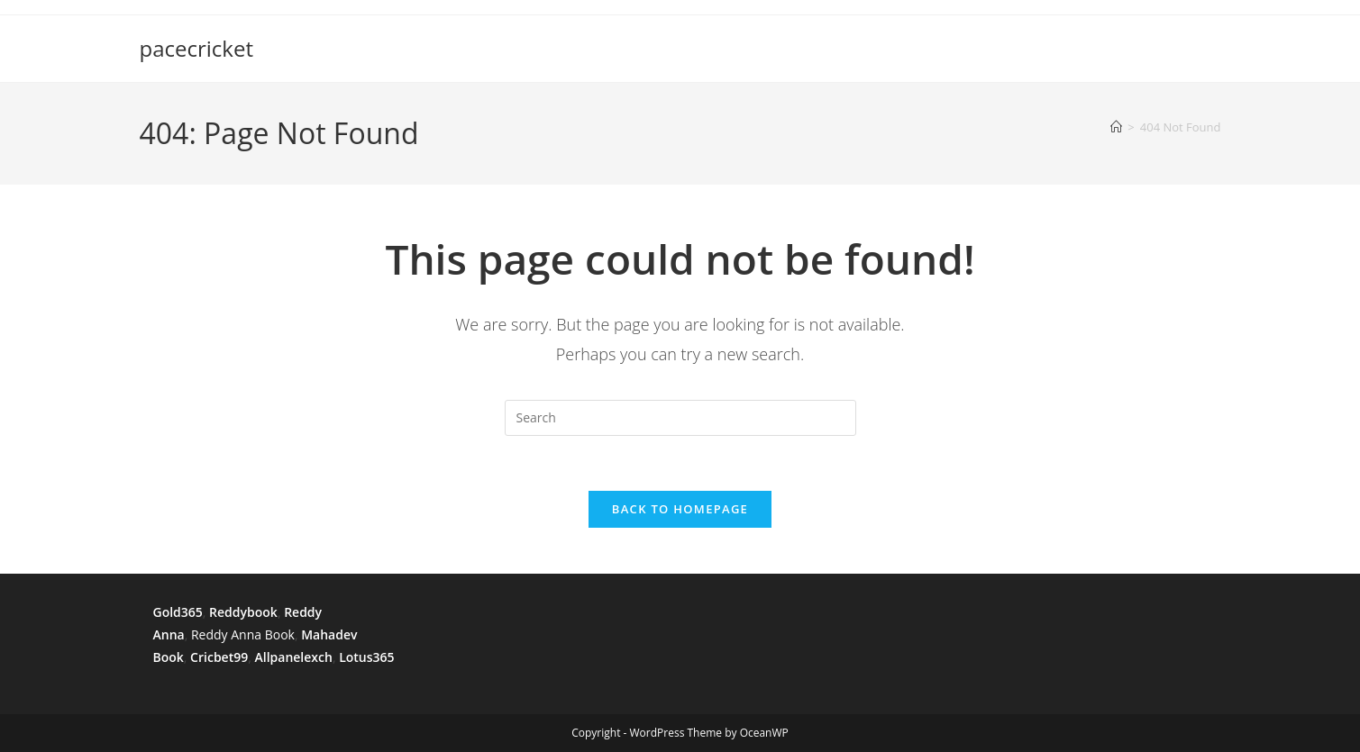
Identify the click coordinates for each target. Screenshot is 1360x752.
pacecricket (197, 48)
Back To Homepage (680, 509)
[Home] (1116, 127)
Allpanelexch (293, 657)
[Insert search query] (680, 418)
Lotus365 (366, 657)
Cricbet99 (219, 657)
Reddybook (243, 612)
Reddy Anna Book (243, 634)
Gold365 (178, 612)
